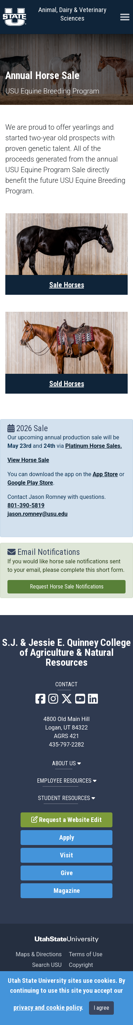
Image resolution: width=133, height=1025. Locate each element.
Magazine (67, 891)
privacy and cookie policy (47, 1008)
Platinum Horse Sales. (93, 446)
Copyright (81, 965)
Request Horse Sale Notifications (67, 586)
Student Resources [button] (66, 798)
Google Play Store (30, 482)
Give (67, 873)
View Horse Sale (28, 460)
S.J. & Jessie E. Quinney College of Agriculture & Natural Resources (66, 653)
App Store (105, 474)
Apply (66, 837)
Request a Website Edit (66, 820)
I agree (101, 1007)
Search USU (47, 965)
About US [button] (66, 763)
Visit (66, 855)
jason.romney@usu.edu (37, 514)
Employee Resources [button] (66, 781)
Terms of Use (85, 954)
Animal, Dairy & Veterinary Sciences (72, 14)
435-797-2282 (66, 744)
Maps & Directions (39, 954)
